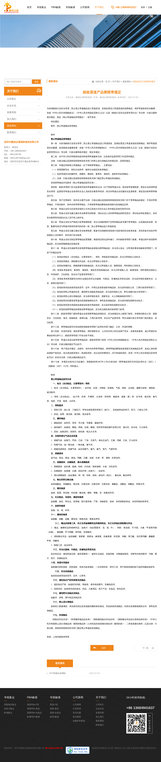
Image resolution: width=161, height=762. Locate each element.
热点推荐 (77, 717)
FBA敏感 (55, 7)
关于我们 (99, 7)
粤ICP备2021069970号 (54, 748)
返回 (104, 648)
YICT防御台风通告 (57, 673)
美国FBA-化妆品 (34, 712)
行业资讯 (77, 708)
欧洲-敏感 (54, 717)
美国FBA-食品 (33, 708)
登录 (143, 7)
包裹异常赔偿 (79, 721)
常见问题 (77, 712)
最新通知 (11, 125)
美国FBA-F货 (33, 704)
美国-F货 (54, 704)
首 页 (107, 81)
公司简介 (11, 99)
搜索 (36, 81)
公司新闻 (84, 7)
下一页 (145, 648)
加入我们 (11, 119)
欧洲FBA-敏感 (33, 717)
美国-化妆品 (55, 712)
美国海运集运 (10, 704)
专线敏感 (70, 7)
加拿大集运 (9, 708)
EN (155, 16)
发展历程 (11, 112)
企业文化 (11, 105)
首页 (29, 7)
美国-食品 (54, 708)
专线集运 (41, 7)
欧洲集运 (8, 712)
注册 (150, 7)
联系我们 (11, 132)
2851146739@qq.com (20, 158)
